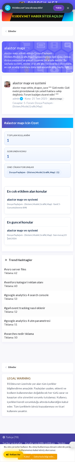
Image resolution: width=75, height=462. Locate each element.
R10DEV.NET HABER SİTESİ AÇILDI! (37, 16)
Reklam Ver (13, 454)
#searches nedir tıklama (19, 333)
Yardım (61, 443)
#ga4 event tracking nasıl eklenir (24, 308)
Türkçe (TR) (11, 437)
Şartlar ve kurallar (12, 443)
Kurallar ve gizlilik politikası (40, 443)
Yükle (59, 7)
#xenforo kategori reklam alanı (23, 282)
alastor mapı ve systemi (29, 83)
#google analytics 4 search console (26, 295)
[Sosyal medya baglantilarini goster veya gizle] (72, 444)
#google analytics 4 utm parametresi (27, 320)
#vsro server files (15, 269)
